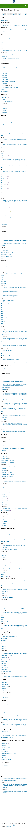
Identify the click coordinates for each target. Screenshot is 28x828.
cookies (9, 826)
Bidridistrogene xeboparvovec (8, 462)
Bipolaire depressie (6, 706)
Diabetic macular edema (7, 203)
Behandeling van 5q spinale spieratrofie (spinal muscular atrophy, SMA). (14, 448)
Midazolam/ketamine (6, 264)
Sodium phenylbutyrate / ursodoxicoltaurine (11, 58)
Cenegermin (4, 224)
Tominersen (4, 615)
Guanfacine (5, 20)
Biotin (3, 376)
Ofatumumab (5, 411)
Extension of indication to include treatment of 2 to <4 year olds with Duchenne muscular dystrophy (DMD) (15, 145)
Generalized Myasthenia (7, 514)
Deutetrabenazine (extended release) (9, 549)
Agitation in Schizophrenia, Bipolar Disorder (10, 636)
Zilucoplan (4, 525)
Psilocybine (4, 108)
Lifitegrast (4, 258)
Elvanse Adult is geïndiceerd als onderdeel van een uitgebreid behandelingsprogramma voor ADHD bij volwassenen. (15, 24)
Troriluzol (4, 640)
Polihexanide (4, 279)
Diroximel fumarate (6, 387)
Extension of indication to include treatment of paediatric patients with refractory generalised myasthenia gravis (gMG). (15, 481)
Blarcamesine (4, 75)
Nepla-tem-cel (5, 591)
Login (2, 1)
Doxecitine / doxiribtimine (7, 476)
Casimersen (4, 120)
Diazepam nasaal (5, 167)
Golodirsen (4, 135)
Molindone (4, 31)
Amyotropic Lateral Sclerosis (7, 38)
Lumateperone (5, 751)
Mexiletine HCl (5, 500)
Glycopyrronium (6, 576)
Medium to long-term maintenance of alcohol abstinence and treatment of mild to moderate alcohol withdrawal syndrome (15, 589)
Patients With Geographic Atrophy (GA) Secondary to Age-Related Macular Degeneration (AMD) (15, 273)
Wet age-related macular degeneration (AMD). (10, 290)
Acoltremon (4, 196)
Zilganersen (4, 628)
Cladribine (4, 378)
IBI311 (3, 245)
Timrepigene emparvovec (7, 315)
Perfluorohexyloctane (6, 275)
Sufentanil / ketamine (6, 671)
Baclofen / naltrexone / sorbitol (8, 460)
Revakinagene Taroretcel (7, 303)
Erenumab (4, 341)
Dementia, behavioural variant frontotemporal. (10, 87)
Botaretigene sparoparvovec (8, 215)
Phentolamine (5, 277)
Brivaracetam (5, 155)
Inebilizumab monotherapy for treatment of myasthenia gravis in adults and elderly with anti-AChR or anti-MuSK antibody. (15, 492)
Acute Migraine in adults (7, 332)
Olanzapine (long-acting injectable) (9, 753)
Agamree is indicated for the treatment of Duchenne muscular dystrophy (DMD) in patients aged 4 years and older (15, 144)
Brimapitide (4, 368)
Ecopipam (4, 557)
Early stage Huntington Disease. (8, 597)
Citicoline (4, 235)
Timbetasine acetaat (6, 313)
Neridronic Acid (5, 667)
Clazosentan (4, 547)
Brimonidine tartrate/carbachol (8, 217)
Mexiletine (5, 498)
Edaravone (4, 40)
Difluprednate (5, 661)
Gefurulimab (4, 574)
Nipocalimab (4, 502)
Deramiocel (4, 126)
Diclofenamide (5, 237)
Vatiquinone (4, 523)
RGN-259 (4, 281)
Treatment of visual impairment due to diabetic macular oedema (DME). (14, 243)
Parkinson (4, 695)
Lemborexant (5, 769)
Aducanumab (4, 73)
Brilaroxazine (4, 745)
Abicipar (3, 194)
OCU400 (3, 270)
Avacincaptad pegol (6, 209)
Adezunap (4, 646)
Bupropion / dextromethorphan (8, 101)
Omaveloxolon (5, 504)
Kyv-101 (4, 494)
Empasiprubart (5, 487)
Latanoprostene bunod (6, 254)
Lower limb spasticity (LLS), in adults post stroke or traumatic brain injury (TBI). (15, 466)
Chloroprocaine (6, 659)
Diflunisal (4, 555)
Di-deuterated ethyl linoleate (8, 474)
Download (26, 14)
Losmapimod (4, 496)
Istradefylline (4, 688)
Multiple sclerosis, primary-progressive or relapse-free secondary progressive (15, 399)
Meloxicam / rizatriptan (7, 355)
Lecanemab (4, 83)
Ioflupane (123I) (6, 686)
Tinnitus (4, 572)
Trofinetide (4, 617)
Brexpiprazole (5, 731)
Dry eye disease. (5, 250)
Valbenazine (4, 450)
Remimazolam (5, 603)
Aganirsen (4, 205)
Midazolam (5, 179)
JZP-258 (3, 767)
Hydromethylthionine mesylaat (8, 81)
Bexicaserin (4, 153)
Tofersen (4, 60)
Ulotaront (4, 757)
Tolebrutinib (4, 428)
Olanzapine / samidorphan (7, 737)
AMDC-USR (4, 456)
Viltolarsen (4, 148)
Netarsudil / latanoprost (7, 266)
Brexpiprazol (5, 743)
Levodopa (4, 690)
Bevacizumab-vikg (6, 211)
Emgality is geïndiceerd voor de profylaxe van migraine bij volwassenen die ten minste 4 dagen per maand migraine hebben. (15, 351)
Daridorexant (5, 765)
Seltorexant (4, 110)
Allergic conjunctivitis (6, 301)
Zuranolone (4, 112)
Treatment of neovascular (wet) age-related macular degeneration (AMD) (14, 220)
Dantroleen (5, 470)
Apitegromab (4, 712)
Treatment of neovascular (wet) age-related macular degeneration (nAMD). (15, 241)
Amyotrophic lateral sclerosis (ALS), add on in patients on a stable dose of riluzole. (15, 50)
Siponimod (4, 419)
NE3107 (3, 89)
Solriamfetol (4, 787)
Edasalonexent (5, 128)
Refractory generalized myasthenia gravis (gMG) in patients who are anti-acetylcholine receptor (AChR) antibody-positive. (15, 442)
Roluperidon (4, 755)
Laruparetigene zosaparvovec (8, 252)
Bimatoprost (4, 213)
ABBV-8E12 (4, 531)
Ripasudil (4, 305)
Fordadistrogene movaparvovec (8, 130)
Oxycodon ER (4, 669)
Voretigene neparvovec (6, 323)
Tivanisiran (4, 319)
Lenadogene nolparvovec (7, 256)
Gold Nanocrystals (5, 42)
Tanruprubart (4, 521)
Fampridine (5, 389)
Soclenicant (4, 638)
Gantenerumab (5, 79)
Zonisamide (5, 189)
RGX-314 (4, 283)
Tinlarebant (4, 317)
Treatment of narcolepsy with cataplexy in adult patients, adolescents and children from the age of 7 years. (15, 778)
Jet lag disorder (5, 792)
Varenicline (4, 321)
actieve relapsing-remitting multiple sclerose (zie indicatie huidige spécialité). (15, 403)
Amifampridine (5, 458)
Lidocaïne (4, 665)
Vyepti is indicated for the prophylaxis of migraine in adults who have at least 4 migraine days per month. (15, 338)
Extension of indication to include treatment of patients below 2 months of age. (15, 724)
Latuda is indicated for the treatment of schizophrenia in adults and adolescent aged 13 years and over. (15, 735)
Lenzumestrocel (5, 46)
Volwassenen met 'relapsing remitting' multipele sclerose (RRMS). (13, 381)
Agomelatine (5, 97)
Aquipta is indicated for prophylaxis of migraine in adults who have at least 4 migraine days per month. (15, 331)
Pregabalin (5, 185)
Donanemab (4, 77)
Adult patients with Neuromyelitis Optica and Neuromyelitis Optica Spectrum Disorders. (15, 583)
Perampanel (5, 183)
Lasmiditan (4, 353)
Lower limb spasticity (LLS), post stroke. (9, 439)
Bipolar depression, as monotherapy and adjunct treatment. (12, 67)
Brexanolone (4, 99)
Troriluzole (4, 619)
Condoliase (4, 468)
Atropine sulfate (6, 207)
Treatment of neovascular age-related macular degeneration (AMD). (13, 296)
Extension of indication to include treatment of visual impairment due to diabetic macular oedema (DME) (15, 222)
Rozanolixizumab (6, 510)
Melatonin (4, 771)
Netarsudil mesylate (6, 268)
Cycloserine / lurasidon (6, 747)
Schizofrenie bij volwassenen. (7, 704)
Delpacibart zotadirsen (6, 124)
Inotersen (4, 585)
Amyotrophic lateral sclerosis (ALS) (8, 54)
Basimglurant (4, 648)
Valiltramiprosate (5, 91)
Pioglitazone (4, 370)
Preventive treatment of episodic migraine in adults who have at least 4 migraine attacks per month (15, 362)
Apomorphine (5, 684)
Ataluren (4, 118)
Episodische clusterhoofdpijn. (7, 350)
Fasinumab (4, 663)
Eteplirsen (4, 445)
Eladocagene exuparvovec (7, 565)
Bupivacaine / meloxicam (7, 655)
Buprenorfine (5, 657)
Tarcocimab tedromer (6, 311)
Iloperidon (4, 749)
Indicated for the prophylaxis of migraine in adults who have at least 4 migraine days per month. (15, 345)
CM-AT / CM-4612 (5, 541)
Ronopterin (4, 605)
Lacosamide (5, 177)
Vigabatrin (4, 187)
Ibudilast (4, 44)
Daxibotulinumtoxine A (7, 472)
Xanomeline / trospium (6, 759)
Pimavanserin (5, 697)
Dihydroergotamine (6, 334)
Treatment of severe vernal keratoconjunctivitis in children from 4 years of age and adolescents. (15, 229)
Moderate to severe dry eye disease (8, 300)
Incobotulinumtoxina (6, 489)
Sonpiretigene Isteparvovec (7, 309)
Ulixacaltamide (5, 621)
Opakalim (4, 180)
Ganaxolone (4, 175)
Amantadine (4, 682)
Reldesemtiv (4, 56)
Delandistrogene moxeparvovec (8, 122)
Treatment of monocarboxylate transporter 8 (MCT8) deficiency (13, 613)
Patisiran (4, 593)
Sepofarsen (4, 307)
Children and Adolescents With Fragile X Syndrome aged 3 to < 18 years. (14, 545)
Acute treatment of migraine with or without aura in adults (12, 359)
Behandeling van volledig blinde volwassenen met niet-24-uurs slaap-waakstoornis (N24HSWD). (15, 793)
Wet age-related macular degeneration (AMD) (10, 291)
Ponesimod (4, 417)
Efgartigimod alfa (6, 563)
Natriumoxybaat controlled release (9, 780)
